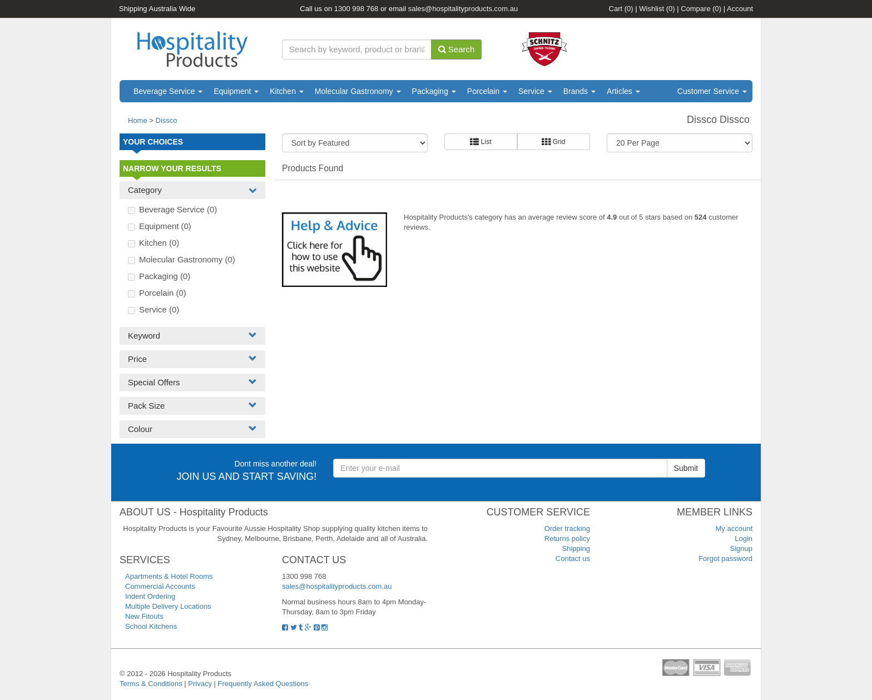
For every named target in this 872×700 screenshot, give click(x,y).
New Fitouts (144, 616)
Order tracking (567, 528)
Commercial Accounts (160, 586)
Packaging (434, 91)
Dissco (166, 120)
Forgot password (725, 558)
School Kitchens (151, 626)
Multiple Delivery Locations (168, 606)
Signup (741, 548)
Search (456, 49)
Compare (701, 8)
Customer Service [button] (712, 91)
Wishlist (657, 8)
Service (535, 91)
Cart (621, 8)
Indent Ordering (150, 596)
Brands (579, 91)
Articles (623, 91)
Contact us (573, 558)
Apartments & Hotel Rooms (169, 576)
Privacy (200, 683)
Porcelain (487, 91)
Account (740, 8)
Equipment (236, 91)
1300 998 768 (356, 8)
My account (734, 528)
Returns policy (567, 538)
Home (137, 120)
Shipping (576, 548)
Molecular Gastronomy (358, 91)
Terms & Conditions (151, 683)
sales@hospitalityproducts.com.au (463, 8)
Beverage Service (167, 91)
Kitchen (287, 91)
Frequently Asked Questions (263, 683)
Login (743, 538)
